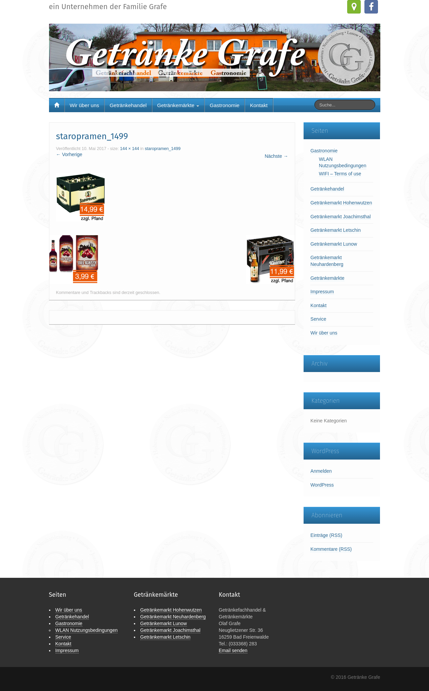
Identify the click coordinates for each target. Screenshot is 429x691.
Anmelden (321, 471)
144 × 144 (129, 148)
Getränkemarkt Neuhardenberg (173, 616)
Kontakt (258, 105)
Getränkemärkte (178, 105)
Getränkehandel (128, 105)
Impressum (322, 291)
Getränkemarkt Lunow (333, 244)
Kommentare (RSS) (331, 549)
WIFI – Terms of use (340, 173)
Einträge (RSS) (326, 535)
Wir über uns (84, 105)
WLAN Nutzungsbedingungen (86, 630)
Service (318, 319)
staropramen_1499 (163, 148)
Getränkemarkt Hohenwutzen (341, 202)
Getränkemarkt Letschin (335, 230)
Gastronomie (224, 105)
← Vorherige (69, 154)
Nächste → (276, 156)
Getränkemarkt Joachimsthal (340, 216)
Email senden (233, 650)
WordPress (322, 485)
